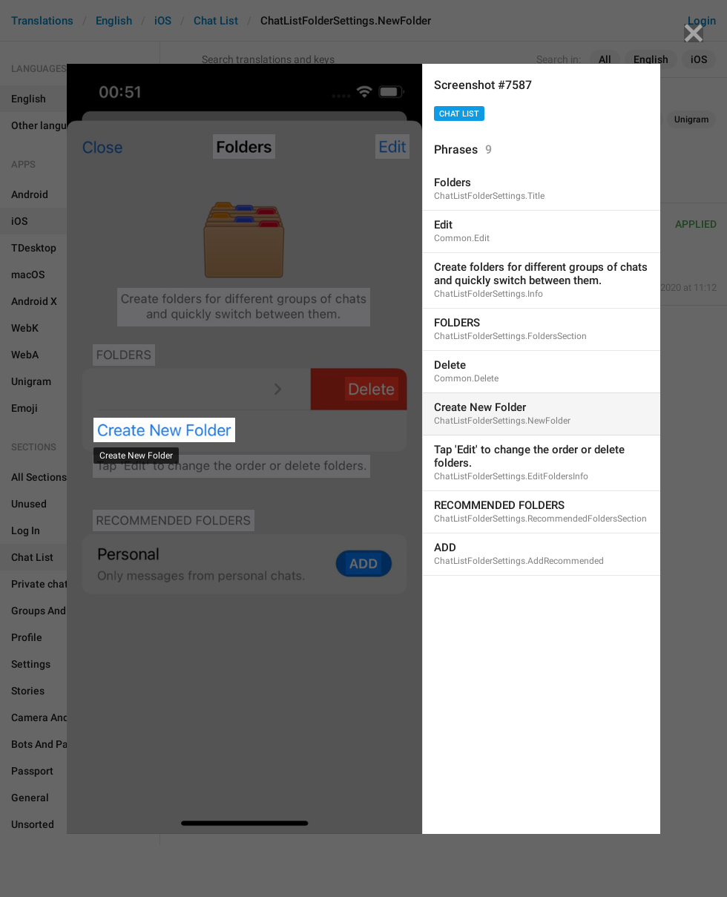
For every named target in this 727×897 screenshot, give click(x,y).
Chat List (459, 114)
